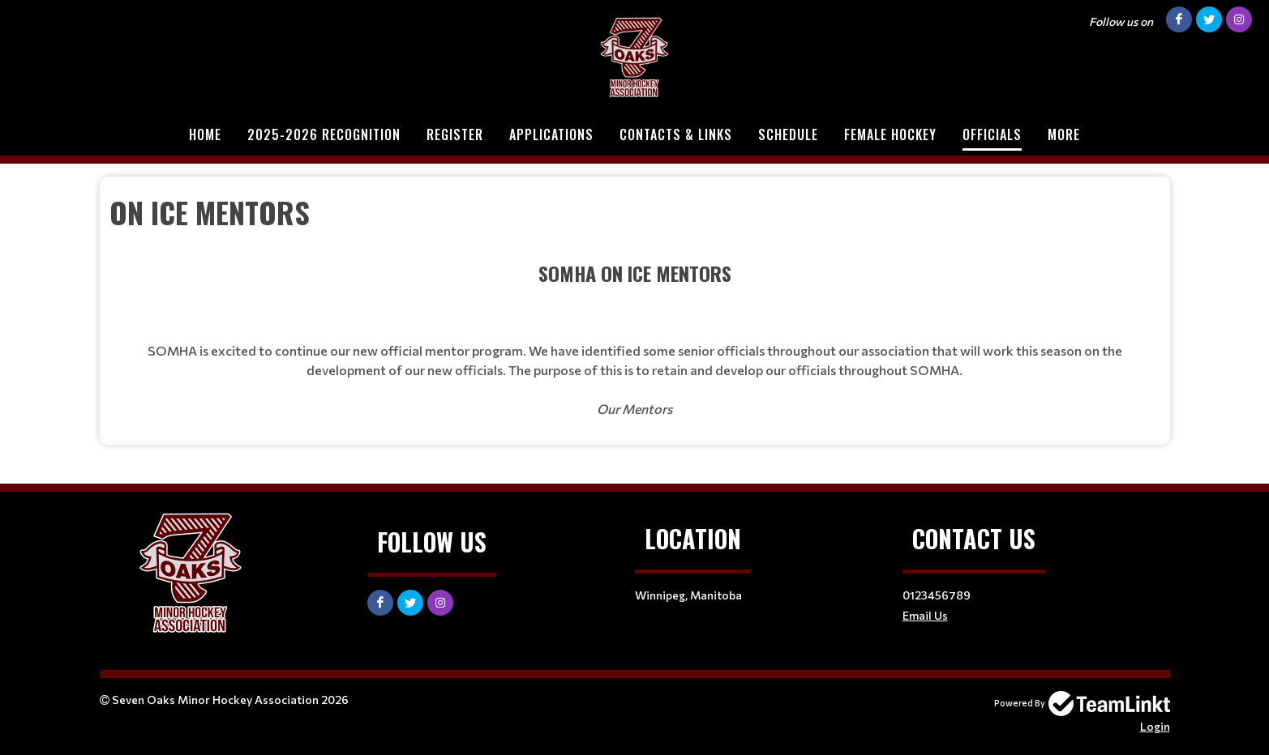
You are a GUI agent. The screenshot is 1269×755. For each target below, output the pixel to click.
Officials (992, 134)
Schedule (788, 134)
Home (205, 134)
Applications (551, 134)
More (1064, 134)
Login (1155, 726)
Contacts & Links (675, 134)
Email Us (925, 615)
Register (455, 134)
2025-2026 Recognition (324, 134)
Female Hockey (890, 134)
